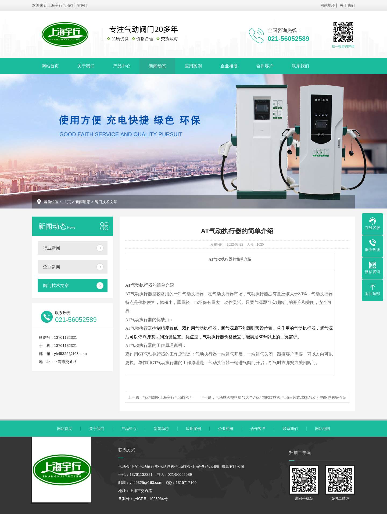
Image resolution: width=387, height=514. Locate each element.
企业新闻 (51, 266)
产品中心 (121, 66)
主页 (67, 202)
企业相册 (229, 66)
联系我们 (300, 66)
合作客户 (264, 66)
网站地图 (327, 5)
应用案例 (193, 66)
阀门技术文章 (106, 202)
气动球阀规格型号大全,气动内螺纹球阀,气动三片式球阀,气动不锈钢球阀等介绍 (280, 397)
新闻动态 (157, 66)
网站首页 (50, 66)
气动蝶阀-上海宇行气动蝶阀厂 (168, 397)
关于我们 (347, 5)
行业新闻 (51, 248)
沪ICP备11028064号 (150, 499)
